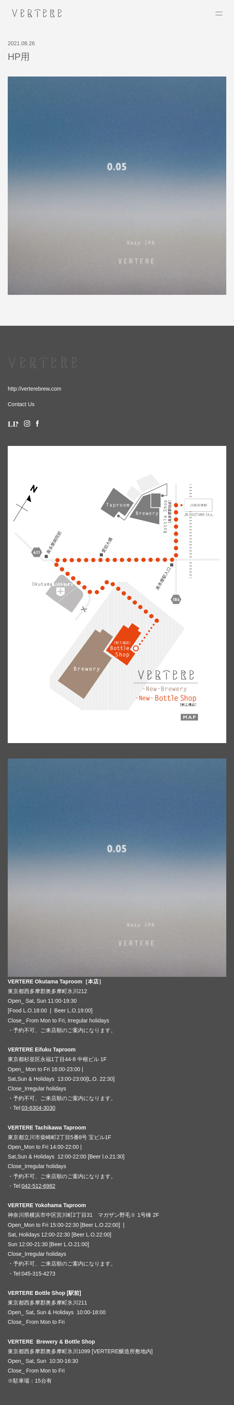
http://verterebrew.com (34, 389)
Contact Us (21, 404)
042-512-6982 (38, 1186)
